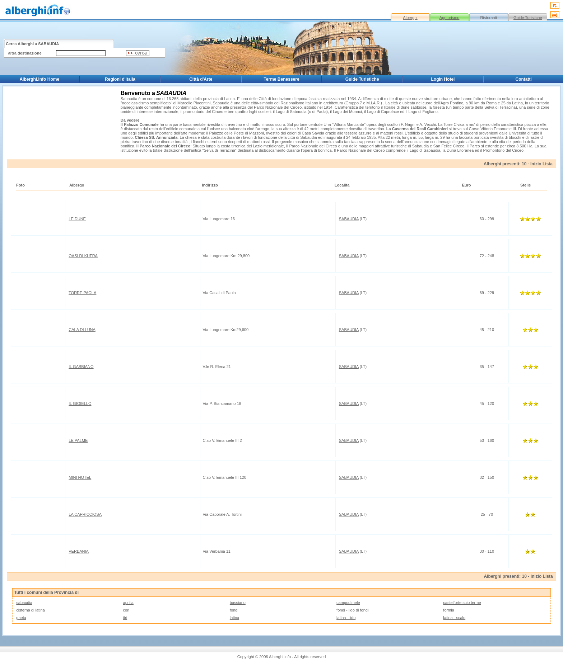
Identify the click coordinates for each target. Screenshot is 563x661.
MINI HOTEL (80, 477)
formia (448, 610)
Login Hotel (443, 79)
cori (126, 610)
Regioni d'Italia (120, 79)
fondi (234, 610)
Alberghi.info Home (39, 79)
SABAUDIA (349, 219)
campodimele (348, 602)
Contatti (524, 79)
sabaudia (24, 602)
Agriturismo (449, 17)
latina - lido (345, 617)
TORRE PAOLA (82, 293)
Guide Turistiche (527, 17)
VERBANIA (79, 551)
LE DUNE (77, 219)
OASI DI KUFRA (83, 256)
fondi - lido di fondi (352, 610)
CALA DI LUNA (82, 329)
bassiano (238, 602)
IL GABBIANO (81, 366)
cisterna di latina (30, 610)
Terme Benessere (281, 79)
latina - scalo (454, 617)
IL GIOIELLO (80, 403)
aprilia (128, 602)
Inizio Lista (541, 163)
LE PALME (78, 440)
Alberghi (410, 17)
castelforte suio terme (462, 602)
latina (234, 617)
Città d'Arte (200, 79)
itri (125, 617)
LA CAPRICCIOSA (85, 514)
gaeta (21, 617)
